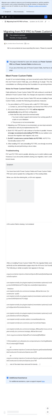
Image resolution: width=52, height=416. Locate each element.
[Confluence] (9, 16)
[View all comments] (47, 408)
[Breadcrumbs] (2, 21)
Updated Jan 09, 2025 (36, 21)
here (43, 381)
